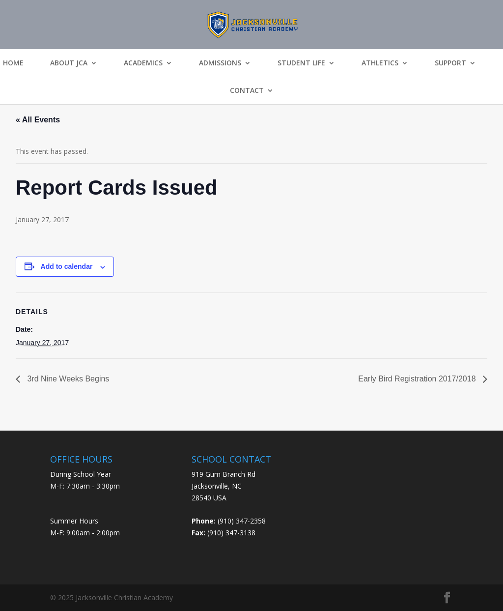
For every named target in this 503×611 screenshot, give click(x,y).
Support (450, 62)
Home (13, 62)
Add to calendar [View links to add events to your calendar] (67, 266)
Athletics (380, 62)
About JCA (68, 62)
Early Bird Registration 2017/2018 (418, 379)
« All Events (38, 120)
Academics (143, 62)
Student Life (301, 62)
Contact (247, 90)
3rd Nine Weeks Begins (67, 379)
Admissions (220, 62)
